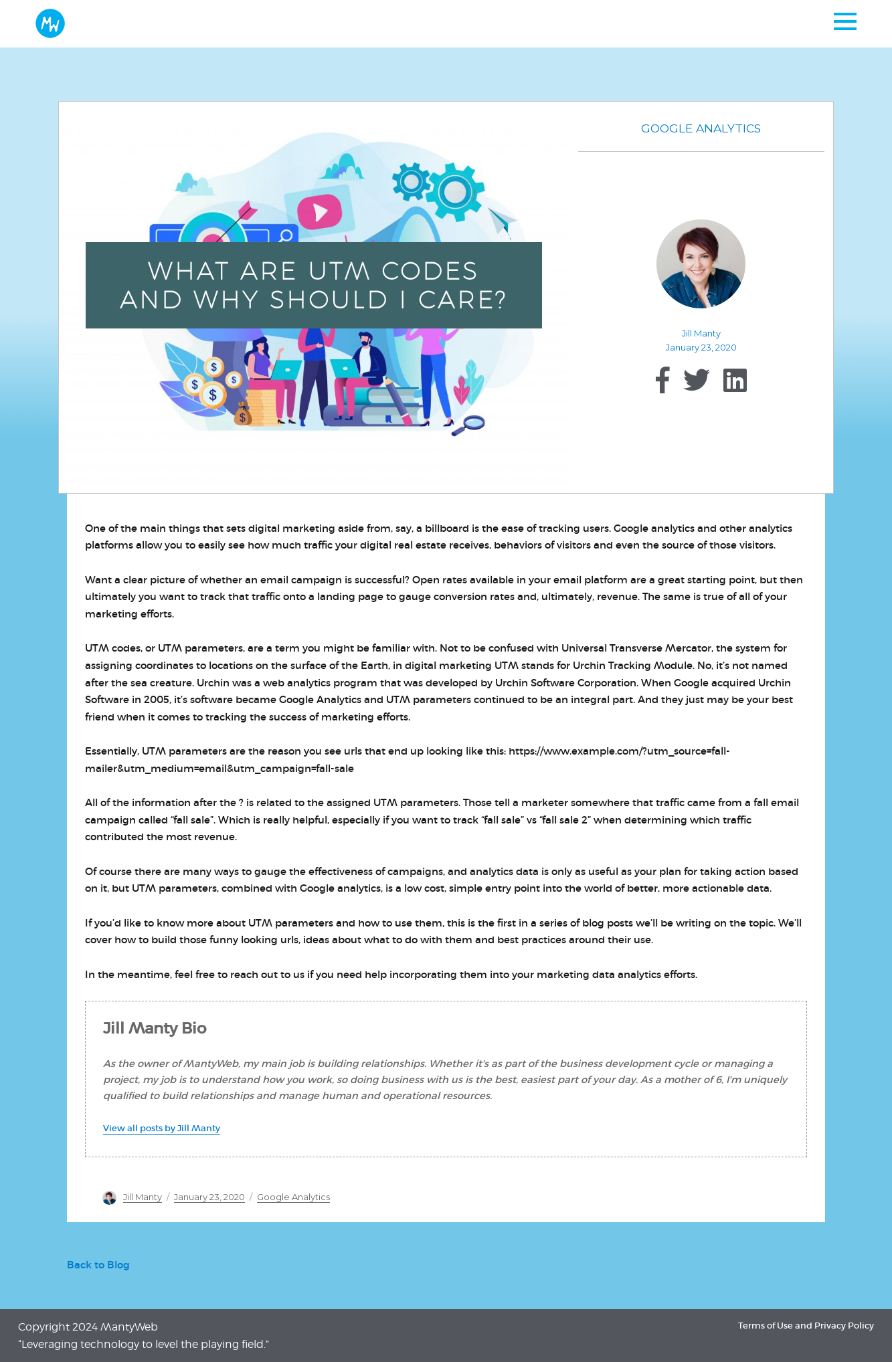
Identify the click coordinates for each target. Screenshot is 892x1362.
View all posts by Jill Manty (161, 1128)
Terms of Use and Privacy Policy (806, 1325)
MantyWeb (129, 1327)
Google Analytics (701, 128)
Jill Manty (701, 333)
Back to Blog (98, 1265)
